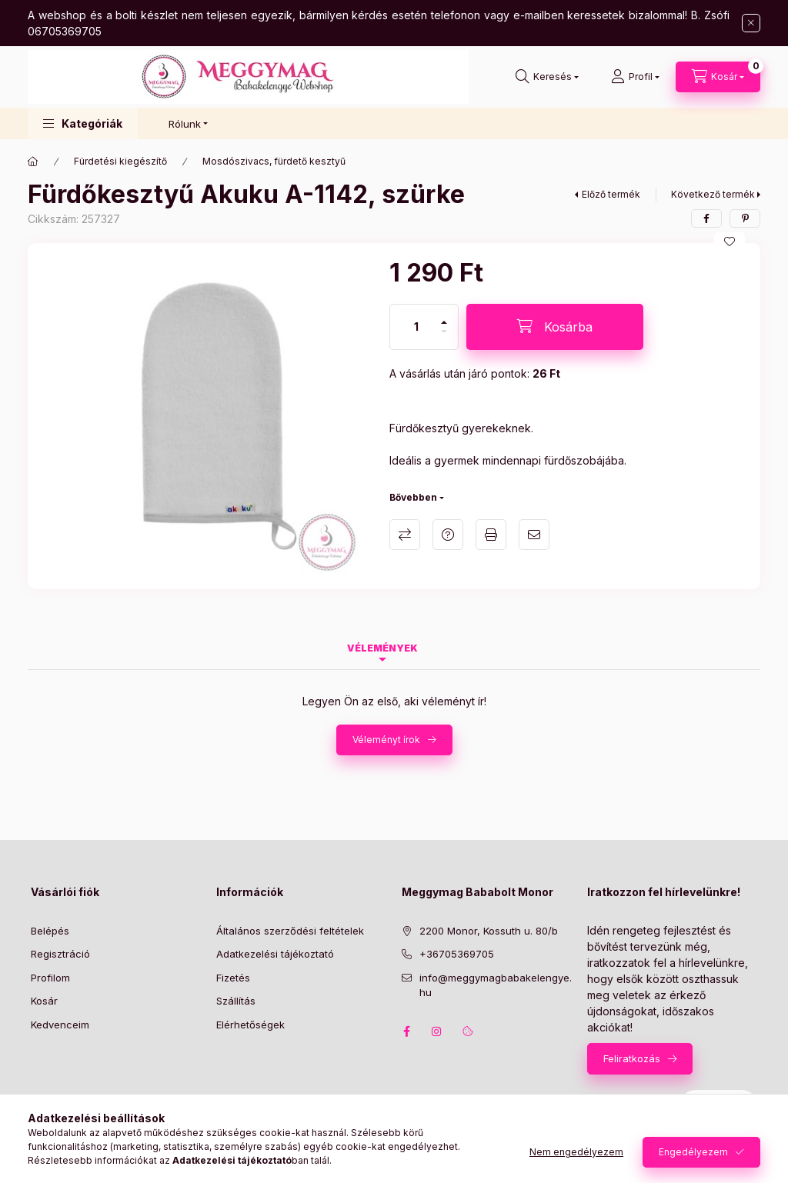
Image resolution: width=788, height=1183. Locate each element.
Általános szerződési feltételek (290, 931)
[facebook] (706, 218)
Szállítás (235, 1001)
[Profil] (635, 77)
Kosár (44, 1001)
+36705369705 (456, 954)
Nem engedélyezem (576, 1152)
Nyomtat (491, 534)
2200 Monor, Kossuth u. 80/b (488, 931)
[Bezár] (751, 23)
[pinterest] (745, 218)
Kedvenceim (60, 1024)
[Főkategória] (33, 161)
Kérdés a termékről (447, 534)
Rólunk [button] (185, 124)
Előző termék (611, 194)
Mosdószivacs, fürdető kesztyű (274, 161)
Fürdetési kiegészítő (120, 161)
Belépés (50, 931)
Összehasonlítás (404, 534)
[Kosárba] (554, 327)
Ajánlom (534, 534)
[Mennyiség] (416, 327)
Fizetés (233, 977)
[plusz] (444, 316)
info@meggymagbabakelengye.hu (495, 985)
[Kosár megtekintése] (718, 77)
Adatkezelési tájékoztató (275, 954)
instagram (437, 1031)
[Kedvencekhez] (729, 241)
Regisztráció (60, 954)
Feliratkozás (631, 1058)
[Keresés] (547, 77)
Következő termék (713, 194)
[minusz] (444, 338)
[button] (83, 123)
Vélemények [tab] (382, 648)
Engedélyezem (693, 1152)
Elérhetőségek (250, 1024)
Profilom (50, 977)
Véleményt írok (386, 739)
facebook (406, 1031)
